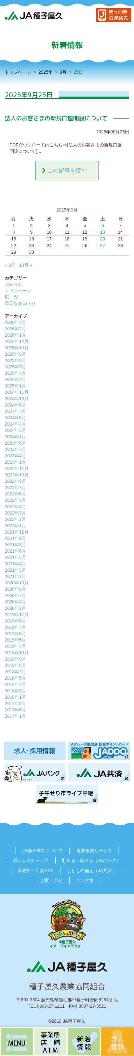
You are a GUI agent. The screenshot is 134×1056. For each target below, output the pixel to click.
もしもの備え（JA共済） (91, 870)
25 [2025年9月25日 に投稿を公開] (67, 245)
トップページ (18, 72)
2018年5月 (15, 678)
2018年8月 (15, 665)
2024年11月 (17, 392)
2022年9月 (15, 481)
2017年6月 (15, 709)
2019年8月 (15, 620)
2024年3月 (15, 430)
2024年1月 (15, 436)
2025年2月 (15, 379)
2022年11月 (17, 468)
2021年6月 (15, 551)
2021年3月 (15, 570)
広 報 (11, 296)
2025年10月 (17, 347)
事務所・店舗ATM (36, 870)
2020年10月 (17, 582)
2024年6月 (15, 417)
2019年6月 (15, 633)
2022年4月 (15, 506)
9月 (63, 72)
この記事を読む (67, 170)
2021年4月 (15, 563)
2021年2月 (15, 576)
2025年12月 (17, 341)
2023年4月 (15, 455)
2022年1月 (15, 525)
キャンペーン (18, 290)
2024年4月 (15, 424)
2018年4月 (15, 684)
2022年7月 (15, 487)
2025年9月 (15, 354)
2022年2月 (15, 519)
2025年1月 (15, 385)
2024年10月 (17, 398)
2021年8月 (15, 544)
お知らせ (13, 284)
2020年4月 (15, 601)
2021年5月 (15, 557)
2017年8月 (15, 703)
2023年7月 (15, 449)
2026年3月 (15, 322)
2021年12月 (17, 532)
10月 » (25, 265)
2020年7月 (15, 595)
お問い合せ (52, 880)
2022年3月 (15, 512)
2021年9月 (15, 538)
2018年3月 (15, 690)
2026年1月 (15, 335)
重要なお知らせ (20, 303)
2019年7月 (15, 627)
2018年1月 (15, 697)
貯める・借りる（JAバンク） (91, 860)
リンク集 (85, 880)
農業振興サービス (94, 850)
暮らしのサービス (31, 860)
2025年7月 (15, 366)
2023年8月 (15, 443)
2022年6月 (15, 493)
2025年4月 (15, 373)
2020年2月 (15, 608)
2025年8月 (15, 360)
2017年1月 (15, 716)
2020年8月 (15, 589)
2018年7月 (15, 671)
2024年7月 (15, 411)
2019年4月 (15, 646)
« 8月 (10, 265)
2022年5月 (15, 500)
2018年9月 (15, 659)
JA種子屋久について (42, 850)
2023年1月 (15, 462)
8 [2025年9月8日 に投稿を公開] (13, 232)
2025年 (45, 72)
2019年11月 (17, 614)
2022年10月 (17, 474)
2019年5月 (15, 639)
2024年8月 (15, 404)
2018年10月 (17, 652)
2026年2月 (15, 328)
